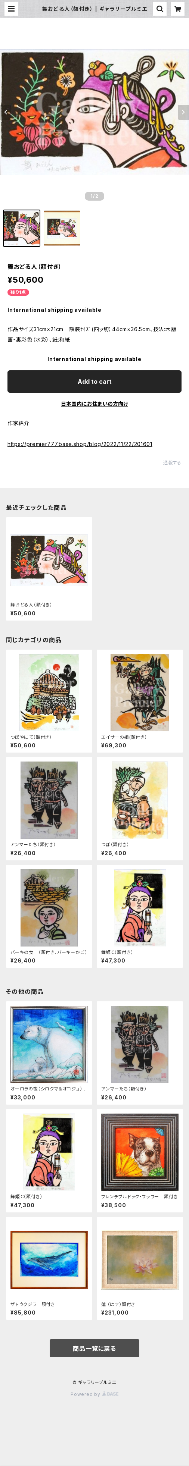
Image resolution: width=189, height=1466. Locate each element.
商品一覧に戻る (94, 1348)
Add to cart (95, 381)
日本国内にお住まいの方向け (94, 404)
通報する (172, 462)
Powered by (94, 1394)
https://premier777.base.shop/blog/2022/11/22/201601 (79, 444)
